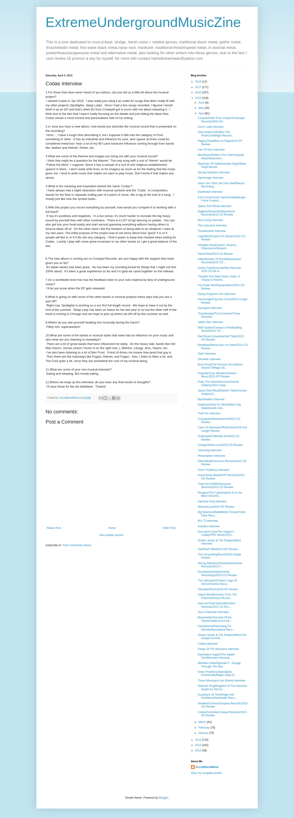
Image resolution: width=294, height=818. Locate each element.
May (201, 108)
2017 (198, 87)
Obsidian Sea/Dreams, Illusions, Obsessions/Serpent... (217, 246)
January (203, 733)
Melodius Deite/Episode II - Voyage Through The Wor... (219, 664)
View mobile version (111, 535)
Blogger (163, 797)
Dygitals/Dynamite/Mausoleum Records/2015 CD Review (216, 213)
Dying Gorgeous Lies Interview (216, 294)
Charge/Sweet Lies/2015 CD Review (220, 445)
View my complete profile (206, 773)
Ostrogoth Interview (210, 308)
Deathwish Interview (210, 191)
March (202, 722)
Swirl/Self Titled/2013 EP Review (218, 549)
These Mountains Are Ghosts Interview (221, 680)
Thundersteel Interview (212, 231)
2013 (198, 745)
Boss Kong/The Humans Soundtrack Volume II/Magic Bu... (220, 366)
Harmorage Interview (210, 177)
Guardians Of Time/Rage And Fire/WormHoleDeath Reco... (217, 696)
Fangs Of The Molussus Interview (218, 649)
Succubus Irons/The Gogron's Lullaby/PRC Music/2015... (216, 533)
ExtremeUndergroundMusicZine (143, 22)
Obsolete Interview (209, 359)
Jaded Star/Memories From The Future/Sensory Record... (217, 596)
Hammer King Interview (212, 501)
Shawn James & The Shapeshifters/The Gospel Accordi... (222, 636)
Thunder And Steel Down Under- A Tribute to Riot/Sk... (219, 278)
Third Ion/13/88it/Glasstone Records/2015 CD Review (215, 485)
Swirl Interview (206, 353)
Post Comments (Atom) (76, 545)
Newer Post (54, 528)
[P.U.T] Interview (208, 520)
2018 (198, 81)
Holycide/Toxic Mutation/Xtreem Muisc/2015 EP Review (217, 375)
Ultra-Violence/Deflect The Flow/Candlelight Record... (216, 133)
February (204, 727)
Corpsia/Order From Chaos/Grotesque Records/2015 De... (221, 119)
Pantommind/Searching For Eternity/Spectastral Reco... (216, 628)
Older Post (169, 528)
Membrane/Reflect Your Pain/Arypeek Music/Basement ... (221, 156)
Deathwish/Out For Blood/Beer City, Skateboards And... (219, 406)
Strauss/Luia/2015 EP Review (216, 506)
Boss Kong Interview (210, 220)
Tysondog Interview (209, 450)
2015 (198, 98)
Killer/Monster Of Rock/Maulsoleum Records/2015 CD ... (219, 261)
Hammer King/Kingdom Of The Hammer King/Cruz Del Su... (222, 687)
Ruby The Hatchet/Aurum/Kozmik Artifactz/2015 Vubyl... (218, 383)
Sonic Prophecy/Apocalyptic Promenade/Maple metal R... (217, 673)
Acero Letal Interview (210, 126)
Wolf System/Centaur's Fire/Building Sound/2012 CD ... (220, 329)
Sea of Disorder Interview (213, 612)
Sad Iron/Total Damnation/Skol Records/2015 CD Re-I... (216, 605)
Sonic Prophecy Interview (213, 469)
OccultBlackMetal (207, 767)
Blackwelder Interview (211, 399)
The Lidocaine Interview (212, 225)
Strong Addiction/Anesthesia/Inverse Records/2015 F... (220, 565)
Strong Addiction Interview (214, 172)
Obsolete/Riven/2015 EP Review (218, 589)
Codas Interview (207, 643)
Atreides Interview (209, 526)
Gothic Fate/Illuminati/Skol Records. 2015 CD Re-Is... (220, 269)
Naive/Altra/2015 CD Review (215, 253)
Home (112, 528)
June (201, 102)
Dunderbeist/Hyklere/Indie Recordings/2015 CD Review (217, 573)
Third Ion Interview (209, 413)
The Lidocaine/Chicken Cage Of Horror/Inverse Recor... (217, 582)
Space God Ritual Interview (214, 206)
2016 (198, 92)
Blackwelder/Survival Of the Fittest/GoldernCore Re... (215, 619)
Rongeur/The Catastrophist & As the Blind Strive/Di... (220, 494)
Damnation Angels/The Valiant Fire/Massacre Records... (216, 656)
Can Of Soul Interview (211, 149)
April (201, 113)
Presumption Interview (211, 455)
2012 (198, 750)
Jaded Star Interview (210, 322)
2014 (198, 739)
